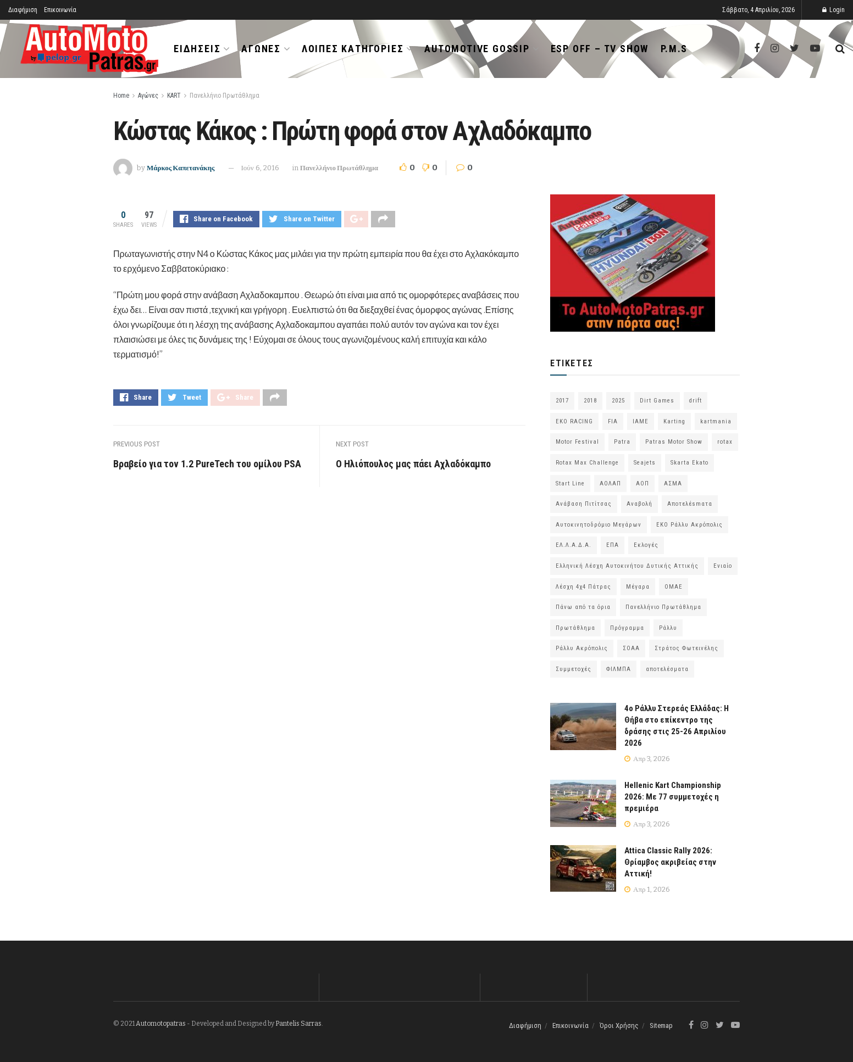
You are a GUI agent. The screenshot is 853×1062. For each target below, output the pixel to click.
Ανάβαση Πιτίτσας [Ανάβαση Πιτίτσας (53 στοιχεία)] (584, 503)
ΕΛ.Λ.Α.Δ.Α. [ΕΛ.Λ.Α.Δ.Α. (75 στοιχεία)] (573, 545)
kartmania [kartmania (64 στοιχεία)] (716, 421)
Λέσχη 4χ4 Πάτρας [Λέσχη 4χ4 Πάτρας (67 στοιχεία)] (583, 586)
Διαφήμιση (22, 10)
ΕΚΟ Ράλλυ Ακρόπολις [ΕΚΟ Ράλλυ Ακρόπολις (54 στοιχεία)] (689, 524)
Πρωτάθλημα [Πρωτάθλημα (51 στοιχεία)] (575, 627)
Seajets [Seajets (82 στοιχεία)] (645, 462)
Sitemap (661, 1025)
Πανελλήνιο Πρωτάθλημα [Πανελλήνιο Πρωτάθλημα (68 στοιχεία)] (663, 607)
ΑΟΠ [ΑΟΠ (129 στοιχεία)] (642, 483)
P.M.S (674, 48)
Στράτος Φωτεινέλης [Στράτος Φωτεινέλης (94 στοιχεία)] (686, 648)
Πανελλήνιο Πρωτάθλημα (224, 95)
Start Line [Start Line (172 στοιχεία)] (570, 483)
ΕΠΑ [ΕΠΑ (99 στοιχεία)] (612, 545)
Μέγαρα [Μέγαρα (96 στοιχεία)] (638, 586)
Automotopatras (161, 1023)
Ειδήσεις (197, 48)
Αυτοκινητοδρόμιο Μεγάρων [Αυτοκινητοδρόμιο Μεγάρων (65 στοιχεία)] (598, 524)
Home (121, 95)
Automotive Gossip (477, 48)
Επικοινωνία (60, 10)
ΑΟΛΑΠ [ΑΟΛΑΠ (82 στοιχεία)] (610, 483)
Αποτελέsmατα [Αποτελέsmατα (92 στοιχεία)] (689, 503)
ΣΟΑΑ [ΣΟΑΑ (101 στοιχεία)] (631, 648)
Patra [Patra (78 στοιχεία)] (622, 441)
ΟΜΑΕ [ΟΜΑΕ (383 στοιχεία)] (673, 586)
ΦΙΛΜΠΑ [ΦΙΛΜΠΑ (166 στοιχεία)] (618, 669)
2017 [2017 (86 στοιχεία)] (562, 400)
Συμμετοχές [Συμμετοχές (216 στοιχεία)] (573, 669)
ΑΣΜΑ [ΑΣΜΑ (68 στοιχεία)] (673, 483)
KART (174, 95)
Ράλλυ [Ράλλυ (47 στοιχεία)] (668, 627)
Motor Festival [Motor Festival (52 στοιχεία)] (577, 441)
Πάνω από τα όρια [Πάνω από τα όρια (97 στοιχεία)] (583, 607)
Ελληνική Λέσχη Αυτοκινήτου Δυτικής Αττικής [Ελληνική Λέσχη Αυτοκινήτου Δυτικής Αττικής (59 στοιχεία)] (627, 565)
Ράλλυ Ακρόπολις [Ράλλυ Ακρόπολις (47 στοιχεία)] (582, 648)
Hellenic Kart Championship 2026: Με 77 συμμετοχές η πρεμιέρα (672, 796)
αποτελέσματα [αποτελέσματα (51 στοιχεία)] (667, 669)
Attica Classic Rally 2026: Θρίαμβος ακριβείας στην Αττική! (670, 862)
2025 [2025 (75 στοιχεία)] (618, 400)
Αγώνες (261, 48)
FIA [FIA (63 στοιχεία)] (613, 421)
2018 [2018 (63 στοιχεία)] (590, 400)
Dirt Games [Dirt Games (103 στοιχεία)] (657, 400)
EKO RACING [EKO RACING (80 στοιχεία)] (574, 421)
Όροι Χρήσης (619, 1025)
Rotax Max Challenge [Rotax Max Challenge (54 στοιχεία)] (587, 462)
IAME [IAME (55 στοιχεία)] (641, 421)
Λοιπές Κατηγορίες (353, 48)
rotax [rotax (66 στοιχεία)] (725, 441)
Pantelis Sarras (298, 1023)
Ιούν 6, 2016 (260, 168)
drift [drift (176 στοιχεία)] (695, 400)
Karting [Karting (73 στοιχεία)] (674, 421)
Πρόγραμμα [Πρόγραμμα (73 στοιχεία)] (627, 627)
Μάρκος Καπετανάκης (181, 168)
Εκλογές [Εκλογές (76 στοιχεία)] (646, 545)
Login (833, 10)
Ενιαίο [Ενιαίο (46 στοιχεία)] (722, 565)
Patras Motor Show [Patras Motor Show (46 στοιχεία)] (673, 441)
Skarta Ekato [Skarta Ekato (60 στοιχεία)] (689, 462)
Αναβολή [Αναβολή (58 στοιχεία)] (639, 503)
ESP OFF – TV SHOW (600, 48)
